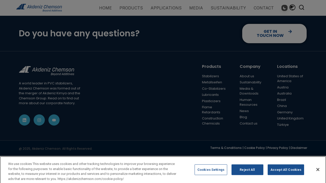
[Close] (317, 172)
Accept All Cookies (285, 172)
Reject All (247, 172)
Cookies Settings (210, 172)
